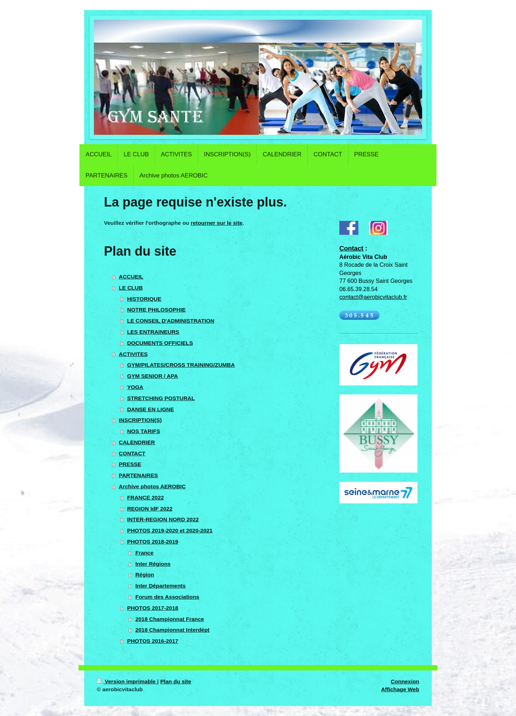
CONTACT (132, 453)
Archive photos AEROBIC (152, 486)
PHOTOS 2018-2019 (152, 542)
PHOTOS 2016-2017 (152, 641)
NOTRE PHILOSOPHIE (156, 310)
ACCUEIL (131, 277)
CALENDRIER (137, 442)
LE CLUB (131, 288)
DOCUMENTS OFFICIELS (160, 343)
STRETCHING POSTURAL (161, 398)
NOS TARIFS (143, 431)
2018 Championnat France (169, 619)
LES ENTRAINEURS (153, 332)
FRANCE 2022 (145, 497)
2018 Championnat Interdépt (172, 630)
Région (144, 575)
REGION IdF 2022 (150, 509)
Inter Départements (160, 586)
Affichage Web (400, 689)
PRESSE (130, 464)
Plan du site (175, 681)
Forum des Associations (167, 597)
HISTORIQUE (144, 299)
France (144, 553)
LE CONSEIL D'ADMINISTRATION (170, 321)
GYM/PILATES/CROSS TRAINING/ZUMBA (181, 365)
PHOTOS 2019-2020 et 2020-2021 (169, 530)
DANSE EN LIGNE (150, 409)
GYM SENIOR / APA (152, 376)
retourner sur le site (217, 223)
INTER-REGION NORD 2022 (163, 519)
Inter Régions (153, 564)
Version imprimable (127, 681)
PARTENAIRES (138, 475)
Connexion (405, 681)
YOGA (135, 387)
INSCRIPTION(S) (140, 420)
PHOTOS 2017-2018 (152, 608)
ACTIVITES (133, 354)
